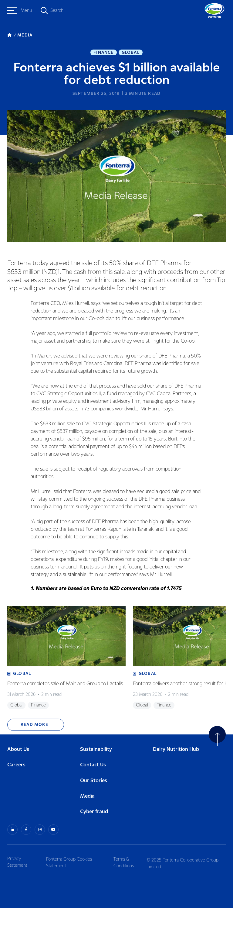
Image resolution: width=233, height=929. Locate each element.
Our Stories (93, 803)
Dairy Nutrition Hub (176, 771)
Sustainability (96, 771)
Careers (16, 787)
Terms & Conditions (127, 883)
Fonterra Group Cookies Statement (71, 883)
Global (131, 53)
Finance (103, 53)
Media (87, 818)
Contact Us (93, 787)
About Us (18, 771)
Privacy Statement (17, 883)
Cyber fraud (94, 834)
